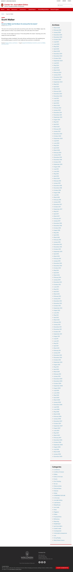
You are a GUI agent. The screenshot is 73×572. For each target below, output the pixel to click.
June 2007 (56, 430)
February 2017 (57, 218)
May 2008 (56, 411)
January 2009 (57, 402)
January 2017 (57, 221)
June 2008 (56, 409)
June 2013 (56, 287)
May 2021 (56, 122)
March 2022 (57, 105)
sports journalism (58, 526)
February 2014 (57, 277)
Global (55, 493)
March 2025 (57, 51)
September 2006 (58, 444)
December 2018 (58, 185)
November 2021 (58, 115)
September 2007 (58, 426)
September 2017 (58, 209)
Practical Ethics (57, 516)
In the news (57, 498)
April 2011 (56, 345)
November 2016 (58, 225)
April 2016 (56, 235)
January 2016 (57, 242)
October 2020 (57, 136)
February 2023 (57, 91)
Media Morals (57, 505)
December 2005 (58, 456)
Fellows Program (55, 9)
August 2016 (57, 230)
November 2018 (58, 188)
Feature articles (8, 43)
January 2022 (57, 110)
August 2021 (57, 119)
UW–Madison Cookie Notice (15, 569)
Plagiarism (56, 512)
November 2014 (58, 265)
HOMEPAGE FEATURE (59, 495)
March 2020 (57, 150)
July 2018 (56, 195)
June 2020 (56, 143)
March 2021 (57, 126)
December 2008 (58, 404)
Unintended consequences (60, 533)
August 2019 (57, 166)
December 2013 (58, 282)
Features (56, 490)
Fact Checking (57, 481)
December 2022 (58, 93)
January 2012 (57, 324)
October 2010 (57, 360)
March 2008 (57, 414)
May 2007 (56, 433)
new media (56, 507)
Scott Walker (42, 43)
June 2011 (56, 341)
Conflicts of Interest (59, 472)
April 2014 (56, 272)
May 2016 (56, 232)
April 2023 (56, 86)
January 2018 (57, 202)
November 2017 (58, 204)
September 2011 (58, 334)
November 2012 (58, 303)
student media (57, 528)
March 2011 (56, 348)
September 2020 (58, 138)
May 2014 (56, 270)
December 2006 (58, 440)
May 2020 (56, 145)
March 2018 (57, 197)
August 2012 (57, 310)
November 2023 (58, 77)
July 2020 (56, 140)
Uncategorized (57, 531)
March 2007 (57, 435)
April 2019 (56, 176)
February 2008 (57, 416)
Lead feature (14, 43)
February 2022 (57, 107)
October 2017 (57, 206)
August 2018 (57, 192)
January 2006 (57, 454)
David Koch (35, 43)
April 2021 (56, 124)
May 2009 (56, 395)
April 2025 (56, 49)
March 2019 (57, 178)
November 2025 (58, 37)
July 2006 (56, 449)
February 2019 (57, 181)
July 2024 (56, 63)
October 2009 (57, 383)
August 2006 (57, 447)
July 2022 (56, 98)
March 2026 (57, 27)
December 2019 (58, 157)
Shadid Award (32, 9)
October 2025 (57, 39)
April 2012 (56, 317)
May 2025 (56, 46)
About (3, 9)
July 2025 (56, 42)
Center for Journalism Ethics (16, 4)
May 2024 (56, 65)
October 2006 (57, 442)
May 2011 (56, 343)
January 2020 (57, 155)
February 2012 (57, 322)
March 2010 (57, 371)
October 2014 (57, 268)
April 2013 (56, 291)
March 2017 (57, 216)
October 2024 (57, 58)
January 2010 (57, 376)
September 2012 (58, 308)
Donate (69, 0)
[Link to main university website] (27, 559)
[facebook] (39, 562)
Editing (55, 474)
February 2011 (57, 350)
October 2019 (57, 162)
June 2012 (56, 312)
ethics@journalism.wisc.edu (46, 558)
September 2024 (58, 60)
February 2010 (57, 374)
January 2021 (57, 131)
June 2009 (56, 393)
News (8, 9)
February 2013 (57, 296)
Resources (15, 9)
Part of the (27, 563)
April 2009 (56, 397)
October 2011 (57, 331)
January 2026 (57, 32)
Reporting (56, 521)
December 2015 (58, 244)
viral (55, 535)
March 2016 (57, 237)
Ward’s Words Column (59, 540)
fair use (56, 483)
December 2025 (58, 34)
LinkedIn (64, 0)
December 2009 (58, 378)
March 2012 (57, 320)
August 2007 (57, 428)
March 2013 (57, 294)
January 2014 (57, 279)
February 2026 (57, 30)
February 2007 (57, 437)
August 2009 (57, 388)
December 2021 (58, 112)
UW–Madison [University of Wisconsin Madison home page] (8, 1)
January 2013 (57, 298)
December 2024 (58, 53)
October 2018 (57, 190)
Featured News (57, 488)
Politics (55, 514)
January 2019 (57, 183)
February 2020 (57, 152)
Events (55, 479)
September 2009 (58, 385)
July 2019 (56, 169)
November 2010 (58, 357)
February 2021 (57, 129)
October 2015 (57, 249)
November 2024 (58, 56)
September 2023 (58, 82)
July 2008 (56, 407)
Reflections (57, 519)
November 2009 (58, 381)
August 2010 (57, 364)
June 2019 (56, 171)
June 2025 (56, 44)
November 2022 (58, 96)
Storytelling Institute (43, 9)
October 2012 (57, 305)
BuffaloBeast (29, 43)
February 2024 (57, 72)
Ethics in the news (58, 476)
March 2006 (57, 451)
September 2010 (58, 362)
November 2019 (58, 159)
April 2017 (56, 214)
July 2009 (56, 390)
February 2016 (57, 239)
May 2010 (56, 367)
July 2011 (56, 338)
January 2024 (57, 75)
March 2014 (57, 275)
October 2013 (57, 284)
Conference (23, 9)
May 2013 (56, 289)
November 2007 (58, 421)
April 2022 (56, 103)
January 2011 (57, 352)
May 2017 (56, 211)
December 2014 (58, 263)
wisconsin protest (5, 44)
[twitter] (42, 562)
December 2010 (58, 355)
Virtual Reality (57, 538)
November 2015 (58, 247)
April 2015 (56, 254)
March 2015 (57, 256)
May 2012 (56, 315)
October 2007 (57, 423)
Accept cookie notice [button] (62, 567)
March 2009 (57, 400)
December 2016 (58, 223)
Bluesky (59, 0)
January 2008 (57, 418)
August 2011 (57, 336)
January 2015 (57, 261)
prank (39, 43)
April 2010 (56, 369)
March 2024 (57, 70)
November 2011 (58, 329)
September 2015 (58, 251)
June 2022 (56, 100)
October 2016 (57, 228)
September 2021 (58, 117)
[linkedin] (45, 562)
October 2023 (57, 79)
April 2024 (56, 67)
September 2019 (58, 164)
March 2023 (57, 89)
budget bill (24, 43)
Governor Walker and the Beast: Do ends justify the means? (19, 24)
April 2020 (56, 148)
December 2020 (58, 133)
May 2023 (56, 84)
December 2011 (58, 327)
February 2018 (57, 199)
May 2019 (56, 173)
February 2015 (57, 258)
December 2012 (58, 301)
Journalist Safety (58, 500)
